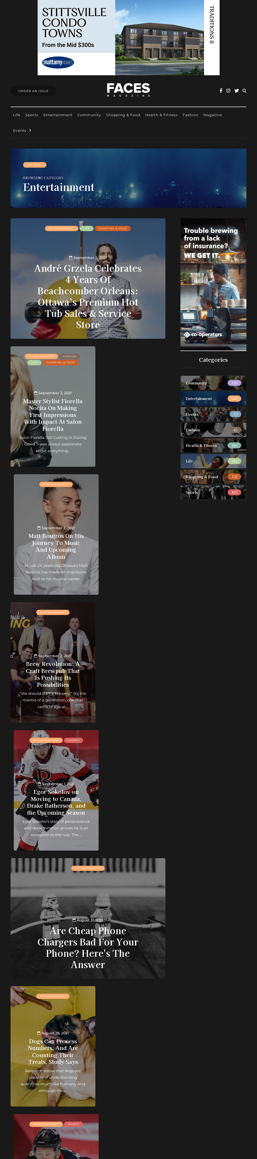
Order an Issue (112, 1067)
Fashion (190, 115)
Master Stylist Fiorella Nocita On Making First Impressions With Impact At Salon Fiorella (47, 410)
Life (16, 115)
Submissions (110, 1074)
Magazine (212, 115)
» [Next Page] (82, 999)
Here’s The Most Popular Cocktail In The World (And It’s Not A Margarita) (47, 919)
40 (139, 993)
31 (116, 993)
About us (107, 1054)
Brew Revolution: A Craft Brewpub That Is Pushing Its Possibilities (47, 545)
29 (102, 993)
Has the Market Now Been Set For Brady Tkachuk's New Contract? (128, 795)
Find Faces (109, 1080)
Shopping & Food (123, 115)
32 (124, 993)
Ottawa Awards (113, 1087)
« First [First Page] (38, 993)
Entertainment (58, 115)
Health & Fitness (161, 115)
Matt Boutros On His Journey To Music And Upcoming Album (128, 411)
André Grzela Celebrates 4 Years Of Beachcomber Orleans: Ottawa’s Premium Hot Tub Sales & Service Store (88, 295)
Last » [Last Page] (99, 999)
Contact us (109, 1060)
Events (19, 130)
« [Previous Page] (56, 993)
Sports (31, 115)
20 (79, 993)
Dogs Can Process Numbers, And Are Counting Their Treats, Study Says (47, 795)
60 (66, 999)
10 (72, 993)
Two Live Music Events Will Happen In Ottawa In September (128, 923)
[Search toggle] (244, 91)
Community (89, 115)
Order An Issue (33, 91)
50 (147, 993)
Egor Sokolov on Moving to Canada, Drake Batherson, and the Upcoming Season (128, 535)
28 (94, 993)
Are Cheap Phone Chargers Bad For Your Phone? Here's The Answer (87, 690)
